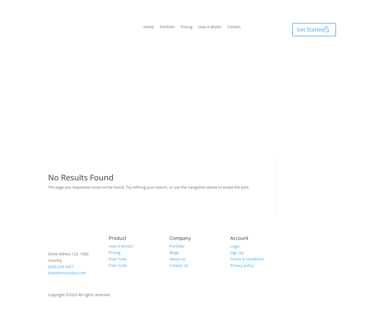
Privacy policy (242, 265)
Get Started (311, 29)
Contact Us (179, 265)
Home (148, 27)
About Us (178, 258)
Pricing (186, 27)
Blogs (174, 252)
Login (235, 246)
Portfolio (167, 27)
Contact (234, 27)
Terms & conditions (247, 258)
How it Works (210, 27)
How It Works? (121, 246)
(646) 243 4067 (61, 266)
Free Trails (118, 258)
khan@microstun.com (67, 272)
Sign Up (237, 252)
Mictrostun (121, 294)
